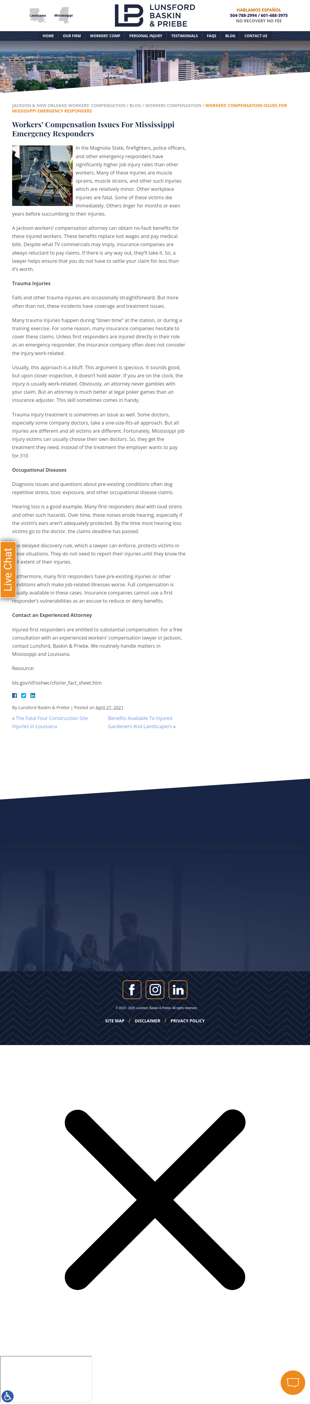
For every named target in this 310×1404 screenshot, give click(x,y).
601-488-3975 (274, 15)
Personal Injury (145, 35)
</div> (46, 1379)
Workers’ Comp (105, 35)
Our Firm (72, 35)
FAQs (211, 35)
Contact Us (255, 35)
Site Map (115, 1021)
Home (48, 35)
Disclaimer (147, 1021)
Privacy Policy (188, 1021)
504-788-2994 (243, 15)
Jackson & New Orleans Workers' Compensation (69, 105)
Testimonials (184, 35)
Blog (230, 35)
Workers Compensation (173, 105)
